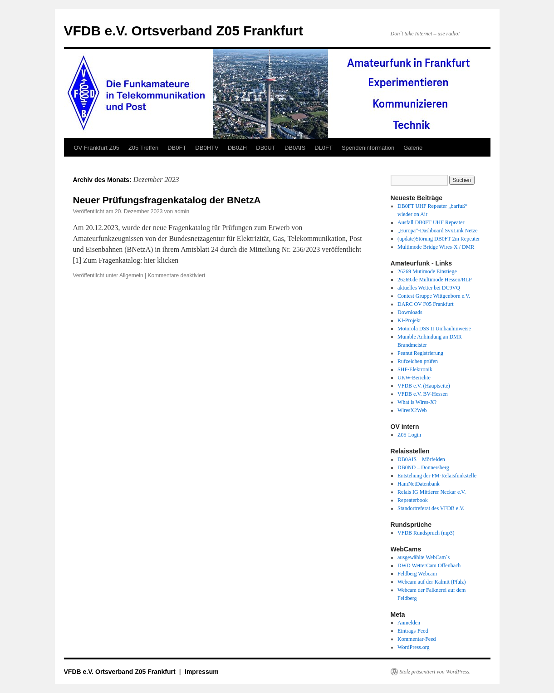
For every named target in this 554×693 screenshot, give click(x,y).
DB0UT (265, 147)
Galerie (412, 147)
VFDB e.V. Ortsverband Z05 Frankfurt (183, 30)
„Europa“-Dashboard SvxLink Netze (437, 230)
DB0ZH (237, 147)
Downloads (409, 312)
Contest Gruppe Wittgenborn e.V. (433, 296)
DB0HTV (206, 147)
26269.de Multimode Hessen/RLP (434, 279)
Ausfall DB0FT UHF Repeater (430, 222)
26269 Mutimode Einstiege (427, 271)
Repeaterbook (412, 500)
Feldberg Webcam (417, 573)
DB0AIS (294, 147)
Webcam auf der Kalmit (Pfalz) (431, 582)
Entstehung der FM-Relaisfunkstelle (436, 475)
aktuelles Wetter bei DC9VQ (428, 288)
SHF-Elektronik (414, 369)
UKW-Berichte (414, 377)
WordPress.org (413, 647)
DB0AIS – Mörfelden (421, 459)
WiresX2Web (412, 410)
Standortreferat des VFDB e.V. (430, 508)
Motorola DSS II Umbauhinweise (434, 328)
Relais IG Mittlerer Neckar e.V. (431, 492)
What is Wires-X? (416, 402)
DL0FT (323, 147)
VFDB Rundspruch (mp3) (425, 533)
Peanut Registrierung (420, 353)
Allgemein (131, 275)
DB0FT (176, 147)
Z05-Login (409, 435)
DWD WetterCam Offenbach (429, 565)
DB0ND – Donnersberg (423, 467)
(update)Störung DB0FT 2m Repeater (438, 239)
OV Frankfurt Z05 (96, 147)
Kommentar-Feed (416, 639)
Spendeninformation (368, 147)
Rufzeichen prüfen (417, 361)
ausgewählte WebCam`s (423, 557)
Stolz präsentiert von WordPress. (435, 671)
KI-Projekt (409, 320)
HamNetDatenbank (418, 484)
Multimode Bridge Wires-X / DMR (435, 247)
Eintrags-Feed (412, 631)
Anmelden (408, 622)
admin (181, 211)
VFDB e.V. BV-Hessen (422, 394)
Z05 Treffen (143, 147)
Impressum (202, 671)
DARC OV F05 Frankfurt (425, 304)
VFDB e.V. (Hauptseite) (423, 386)
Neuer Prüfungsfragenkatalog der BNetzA (167, 200)
